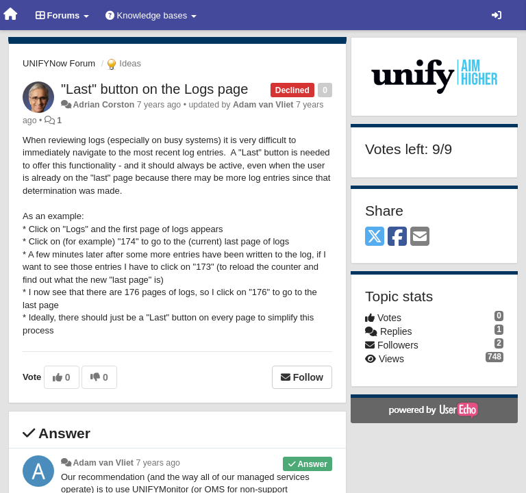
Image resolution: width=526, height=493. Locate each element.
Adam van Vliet (263, 105)
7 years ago (158, 463)
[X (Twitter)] (374, 237)
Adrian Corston (103, 105)
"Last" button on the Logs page (154, 89)
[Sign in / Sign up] (496, 15)
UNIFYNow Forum (59, 63)
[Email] (419, 237)
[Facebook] (397, 237)
